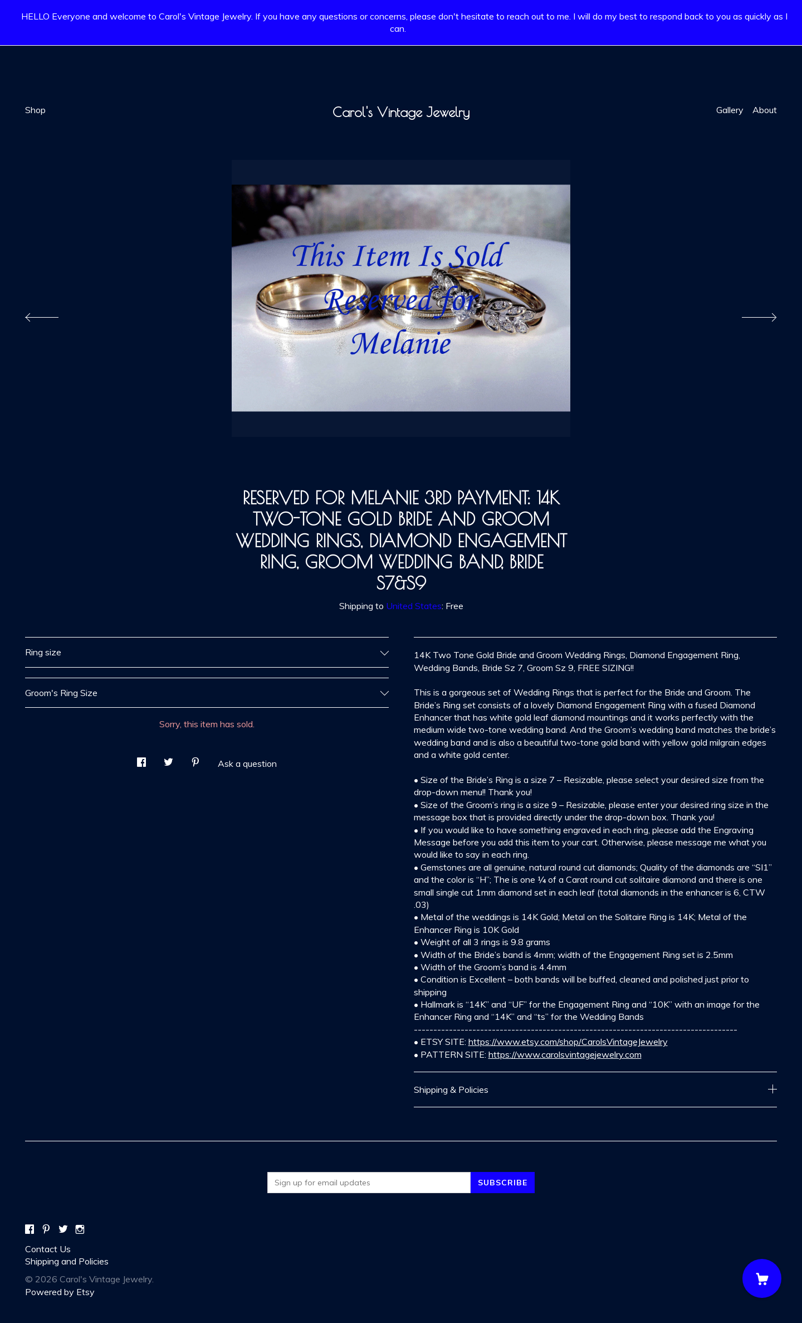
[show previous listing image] (53, 314)
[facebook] (29, 1229)
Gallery (730, 109)
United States (414, 605)
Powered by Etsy (60, 1291)
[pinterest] (46, 1229)
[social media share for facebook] (141, 759)
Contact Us (48, 1248)
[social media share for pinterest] (195, 759)
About (764, 109)
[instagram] (80, 1229)
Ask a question (247, 763)
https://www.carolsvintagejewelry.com (565, 1054)
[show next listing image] (749, 314)
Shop (35, 109)
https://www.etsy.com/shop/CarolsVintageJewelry (568, 1041)
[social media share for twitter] (168, 759)
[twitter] (63, 1229)
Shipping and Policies (67, 1261)
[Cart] (761, 1278)
